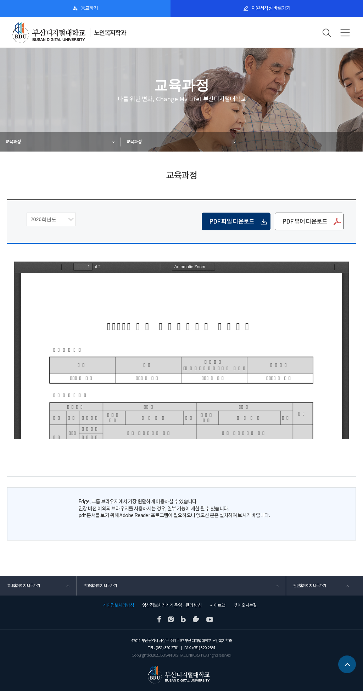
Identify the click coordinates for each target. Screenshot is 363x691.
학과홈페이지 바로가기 (100, 585)
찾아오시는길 (245, 605)
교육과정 (13, 142)
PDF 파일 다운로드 (231, 221)
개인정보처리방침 (118, 605)
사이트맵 (217, 605)
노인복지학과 (110, 33)
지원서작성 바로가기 (270, 8)
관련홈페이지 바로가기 (309, 585)
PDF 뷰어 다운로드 (304, 221)
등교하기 (89, 8)
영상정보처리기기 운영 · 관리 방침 (172, 605)
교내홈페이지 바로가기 (23, 585)
